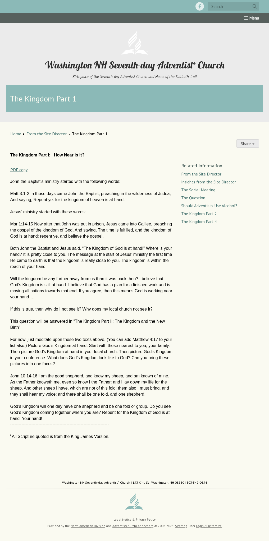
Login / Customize (209, 526)
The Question (193, 197)
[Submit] (254, 6)
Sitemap (181, 526)
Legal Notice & (134, 519)
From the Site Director (46, 133)
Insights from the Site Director (208, 181)
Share (247, 143)
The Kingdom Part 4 (199, 221)
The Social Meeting (198, 189)
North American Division (88, 526)
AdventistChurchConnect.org (132, 526)
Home (15, 133)
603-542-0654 (196, 482)
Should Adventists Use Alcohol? (209, 205)
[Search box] (233, 6)
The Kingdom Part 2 (199, 213)
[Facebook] (199, 6)
